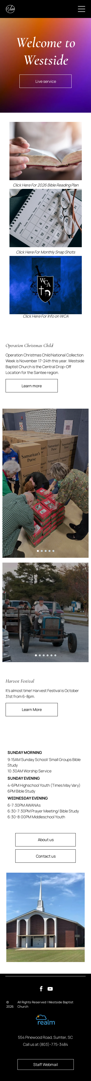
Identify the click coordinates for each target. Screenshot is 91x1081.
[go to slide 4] (49, 551)
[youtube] (50, 989)
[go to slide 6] (55, 655)
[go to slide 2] (42, 551)
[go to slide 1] (38, 551)
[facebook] (41, 989)
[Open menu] (81, 9)
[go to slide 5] (53, 551)
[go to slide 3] (46, 551)
